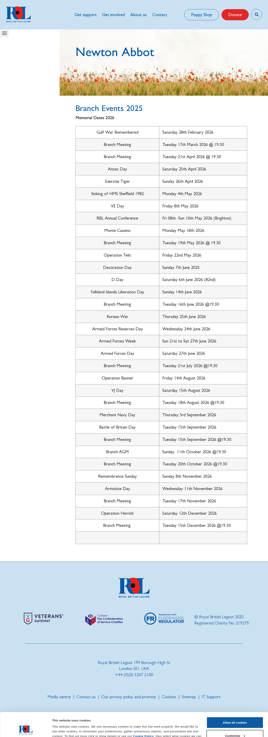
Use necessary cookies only (235, 726)
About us (138, 14)
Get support (85, 14)
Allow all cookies (235, 700)
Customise (235, 713)
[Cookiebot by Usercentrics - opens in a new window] (25, 729)
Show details (61, 729)
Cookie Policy (143, 713)
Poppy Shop (201, 14)
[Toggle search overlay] (256, 14)
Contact (159, 14)
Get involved (113, 14)
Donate (235, 14)
